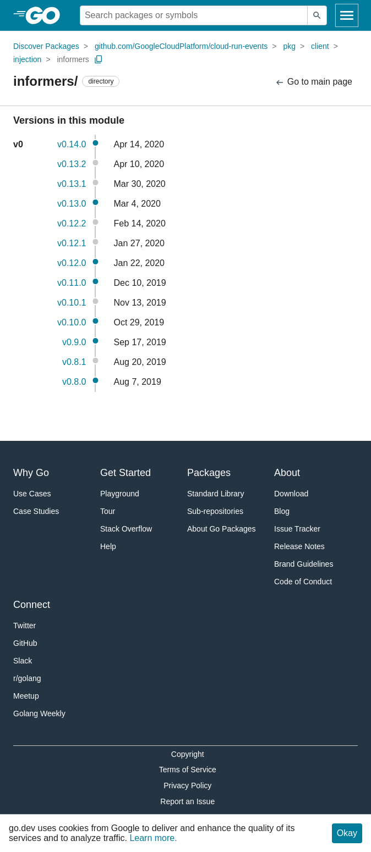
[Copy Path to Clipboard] (98, 59)
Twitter (24, 625)
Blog (282, 511)
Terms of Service (187, 769)
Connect (31, 604)
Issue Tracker (297, 528)
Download (291, 493)
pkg (289, 46)
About (287, 472)
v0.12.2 (71, 223)
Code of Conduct (303, 581)
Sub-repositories (215, 511)
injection (27, 59)
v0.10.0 (71, 322)
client (320, 46)
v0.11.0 (71, 282)
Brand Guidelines (303, 564)
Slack (22, 660)
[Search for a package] (194, 15)
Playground (119, 493)
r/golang (27, 678)
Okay (347, 833)
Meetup (26, 695)
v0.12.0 (71, 263)
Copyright (187, 754)
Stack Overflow (126, 528)
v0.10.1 (71, 302)
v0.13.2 (71, 164)
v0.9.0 (74, 342)
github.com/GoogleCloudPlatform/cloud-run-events (181, 46)
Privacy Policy (187, 785)
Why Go (31, 472)
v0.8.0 (74, 381)
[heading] (46, 15)
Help (108, 546)
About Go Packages (221, 528)
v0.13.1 (71, 184)
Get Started (125, 472)
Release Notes (299, 546)
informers (73, 59)
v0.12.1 (71, 243)
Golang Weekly (39, 713)
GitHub (25, 643)
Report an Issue (187, 801)
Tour (107, 511)
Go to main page (313, 82)
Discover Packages (46, 46)
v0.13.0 (71, 203)
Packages (209, 472)
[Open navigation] (347, 15)
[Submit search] (317, 15)
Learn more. (153, 838)
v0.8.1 (74, 362)
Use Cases (32, 493)
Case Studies (36, 511)
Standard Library (215, 493)
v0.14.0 (71, 144)
